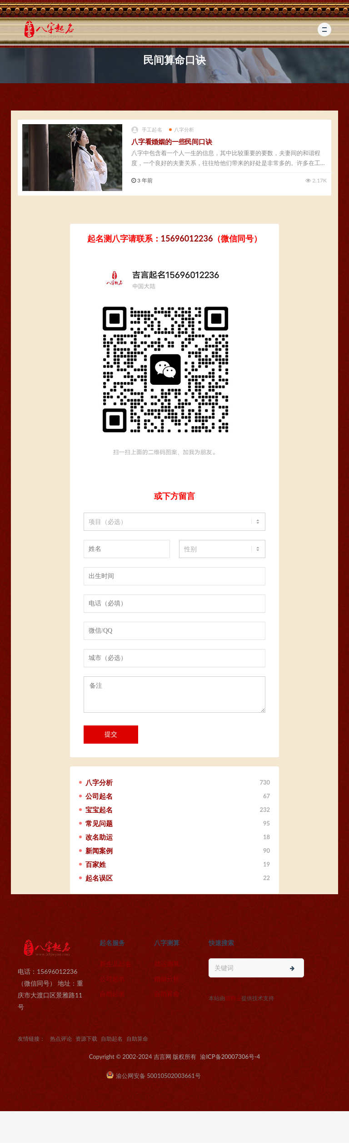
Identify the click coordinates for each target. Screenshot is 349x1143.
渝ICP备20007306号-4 (230, 1056)
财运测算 (166, 963)
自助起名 (112, 993)
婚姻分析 (166, 978)
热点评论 (61, 1038)
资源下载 (86, 1038)
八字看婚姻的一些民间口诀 (171, 141)
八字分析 (181, 129)
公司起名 (112, 978)
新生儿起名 (115, 963)
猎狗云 (233, 998)
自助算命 (166, 993)
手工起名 (146, 129)
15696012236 (187, 238)
